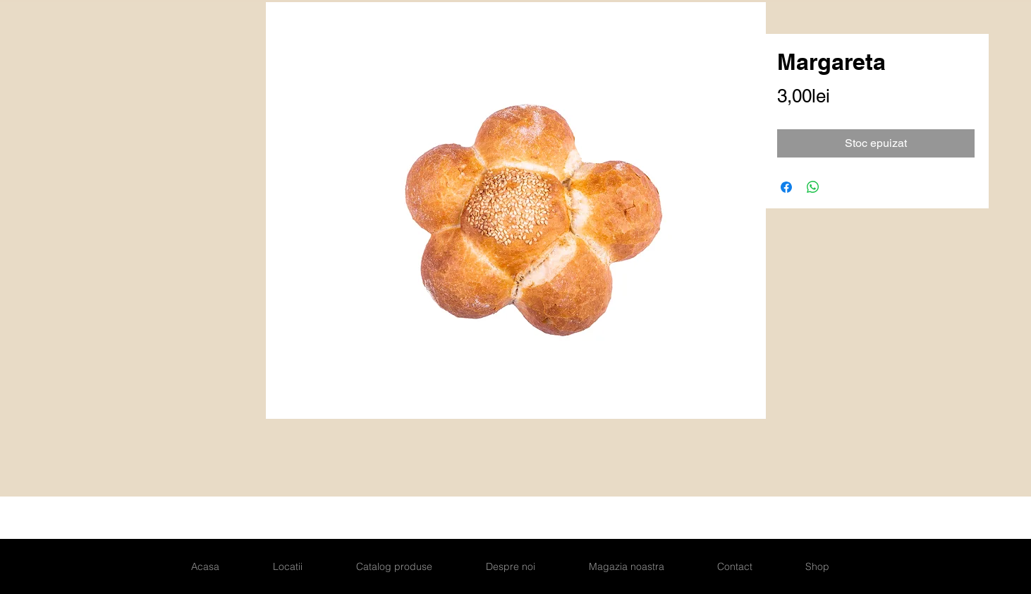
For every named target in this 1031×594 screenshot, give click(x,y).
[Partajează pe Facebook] (786, 187)
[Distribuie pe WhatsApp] (813, 187)
